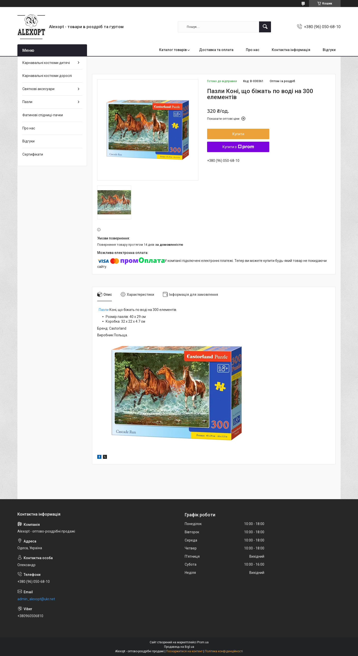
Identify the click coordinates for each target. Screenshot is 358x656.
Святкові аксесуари (38, 89)
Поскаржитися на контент (184, 651)
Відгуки (329, 50)
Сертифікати (32, 154)
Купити (238, 134)
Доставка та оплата (216, 50)
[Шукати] (265, 26)
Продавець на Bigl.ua (179, 647)
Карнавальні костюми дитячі (46, 63)
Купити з (238, 147)
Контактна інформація (291, 50)
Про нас (252, 50)
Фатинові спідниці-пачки (42, 115)
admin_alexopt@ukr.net (36, 599)
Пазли (104, 310)
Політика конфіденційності (224, 651)
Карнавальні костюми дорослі (47, 76)
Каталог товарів (173, 50)
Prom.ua (203, 642)
